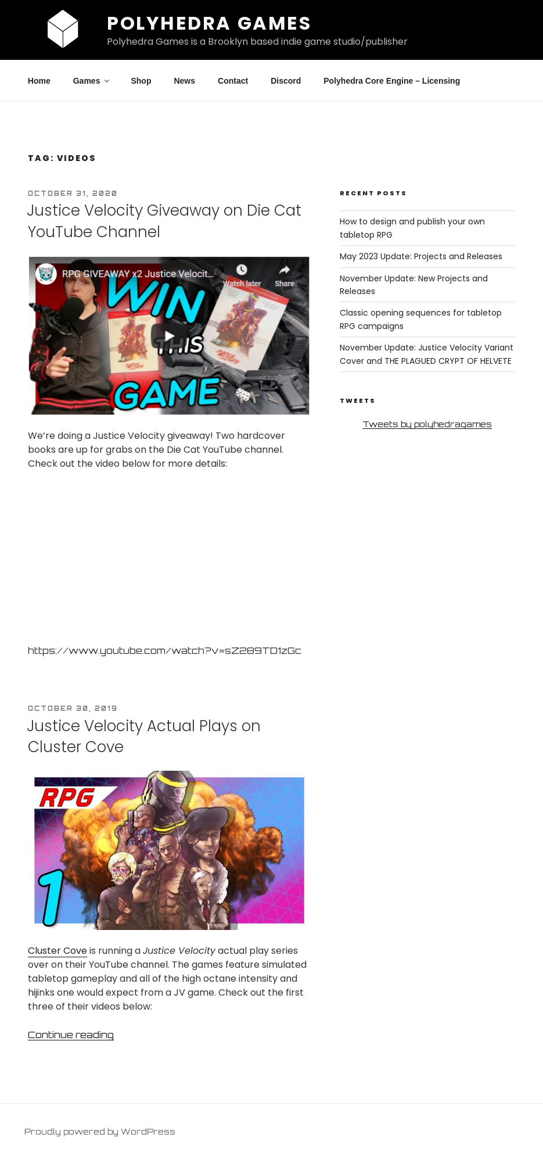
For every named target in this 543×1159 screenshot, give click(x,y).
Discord (286, 80)
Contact (233, 80)
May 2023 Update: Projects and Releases (421, 256)
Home (39, 80)
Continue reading (71, 1034)
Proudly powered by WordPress (99, 1131)
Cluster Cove (57, 950)
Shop (141, 80)
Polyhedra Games (209, 23)
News (184, 80)
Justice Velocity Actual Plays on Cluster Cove (144, 736)
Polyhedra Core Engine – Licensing (391, 80)
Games (92, 80)
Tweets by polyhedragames (427, 424)
